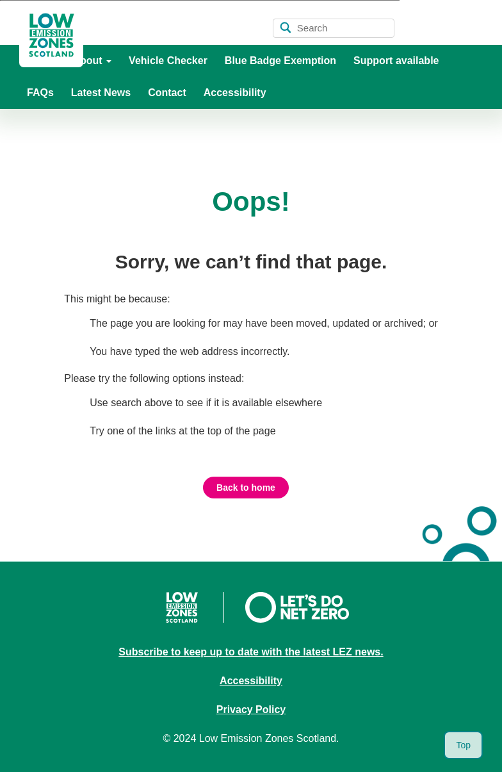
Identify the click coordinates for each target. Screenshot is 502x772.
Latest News (101, 92)
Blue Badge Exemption (280, 60)
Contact (167, 92)
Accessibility (235, 92)
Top (463, 745)
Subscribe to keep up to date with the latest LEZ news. (250, 651)
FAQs (40, 92)
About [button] (91, 60)
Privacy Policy (251, 709)
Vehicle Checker (168, 60)
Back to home (245, 487)
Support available (396, 60)
